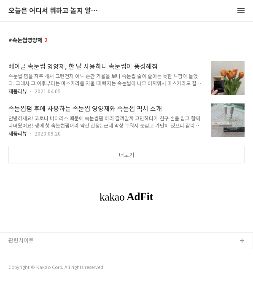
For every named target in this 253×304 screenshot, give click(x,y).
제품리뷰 (17, 91)
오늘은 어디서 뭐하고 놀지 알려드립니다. (54, 10)
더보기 (126, 155)
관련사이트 (21, 240)
